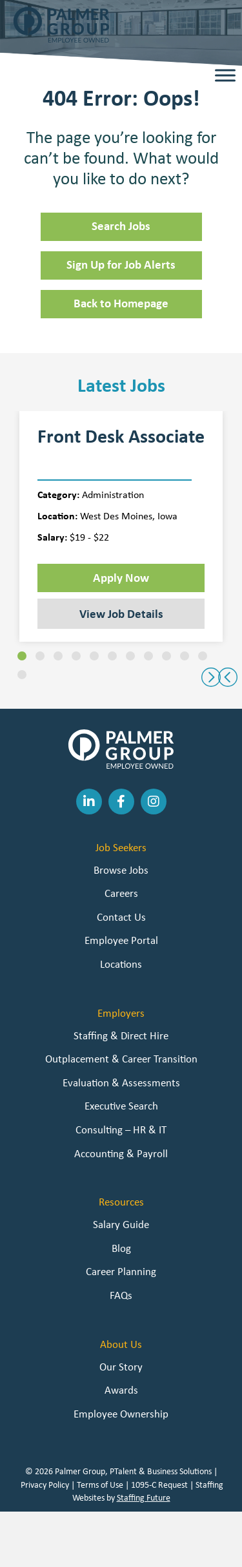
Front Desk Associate (121, 436)
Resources (121, 1202)
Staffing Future (143, 1497)
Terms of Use (100, 1484)
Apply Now (121, 577)
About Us (121, 1344)
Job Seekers (121, 847)
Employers (121, 1013)
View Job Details (121, 613)
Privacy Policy (45, 1484)
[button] (22, 656)
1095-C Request (159, 1484)
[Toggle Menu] (225, 76)
